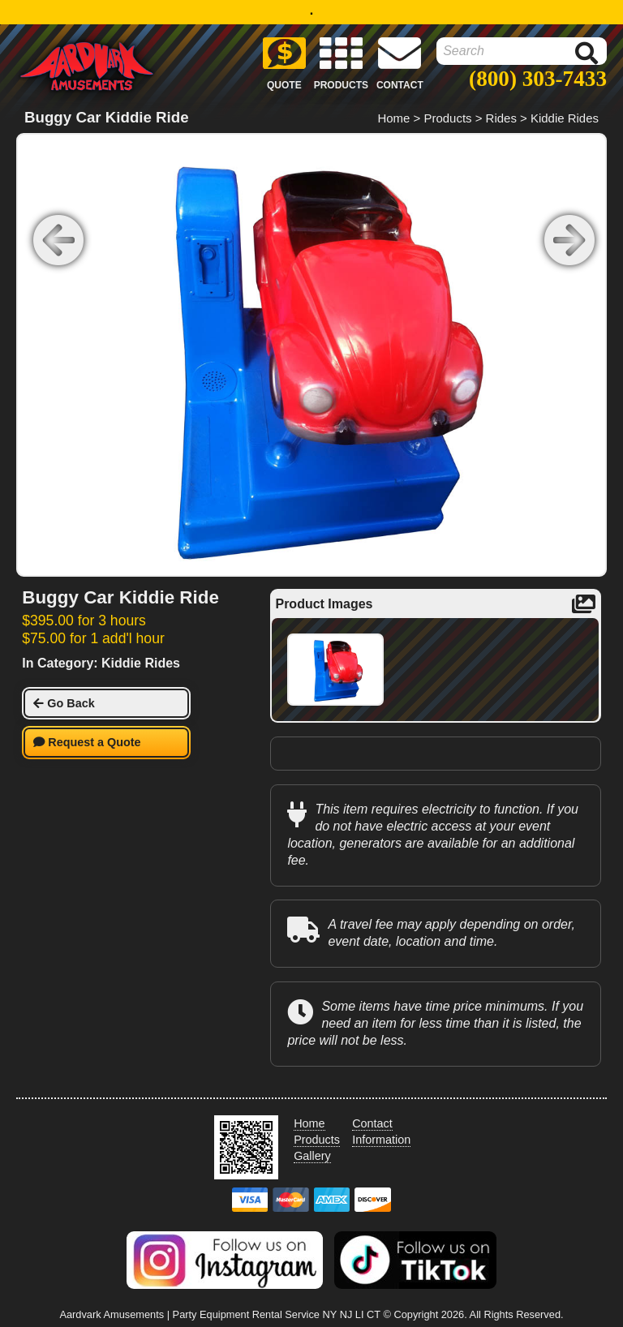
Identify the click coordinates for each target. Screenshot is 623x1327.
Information (381, 1139)
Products (447, 118)
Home (393, 118)
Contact (372, 1123)
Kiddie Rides (565, 118)
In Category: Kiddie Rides (101, 663)
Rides (501, 118)
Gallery (312, 1155)
